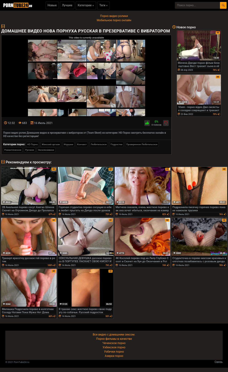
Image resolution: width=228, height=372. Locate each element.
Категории (86, 5)
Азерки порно (114, 356)
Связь (219, 362)
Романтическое (12, 150)
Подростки (116, 144)
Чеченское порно (114, 343)
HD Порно (32, 144)
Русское (29, 150)
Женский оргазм (51, 144)
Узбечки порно (114, 351)
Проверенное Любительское (141, 144)
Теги (103, 5)
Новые (52, 5)
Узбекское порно (114, 347)
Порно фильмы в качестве (114, 338)
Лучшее (67, 5)
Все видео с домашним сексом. (114, 334)
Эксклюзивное (46, 150)
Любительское (99, 144)
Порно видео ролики (114, 16)
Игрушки (68, 144)
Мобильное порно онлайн (114, 20)
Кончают (82, 144)
